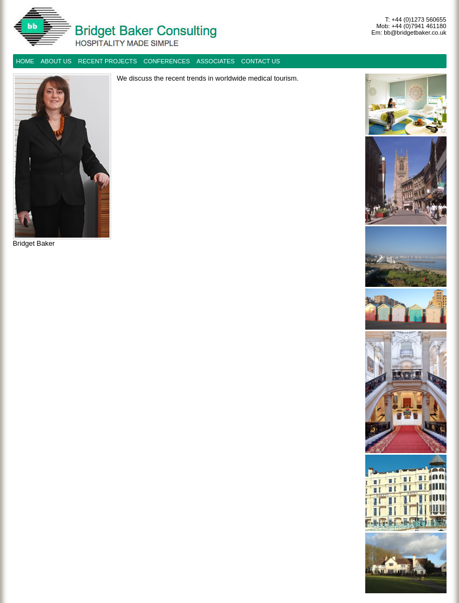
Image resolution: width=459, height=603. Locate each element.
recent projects (107, 61)
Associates (215, 61)
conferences (167, 61)
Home (25, 61)
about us (56, 61)
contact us (260, 61)
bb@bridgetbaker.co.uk (415, 32)
